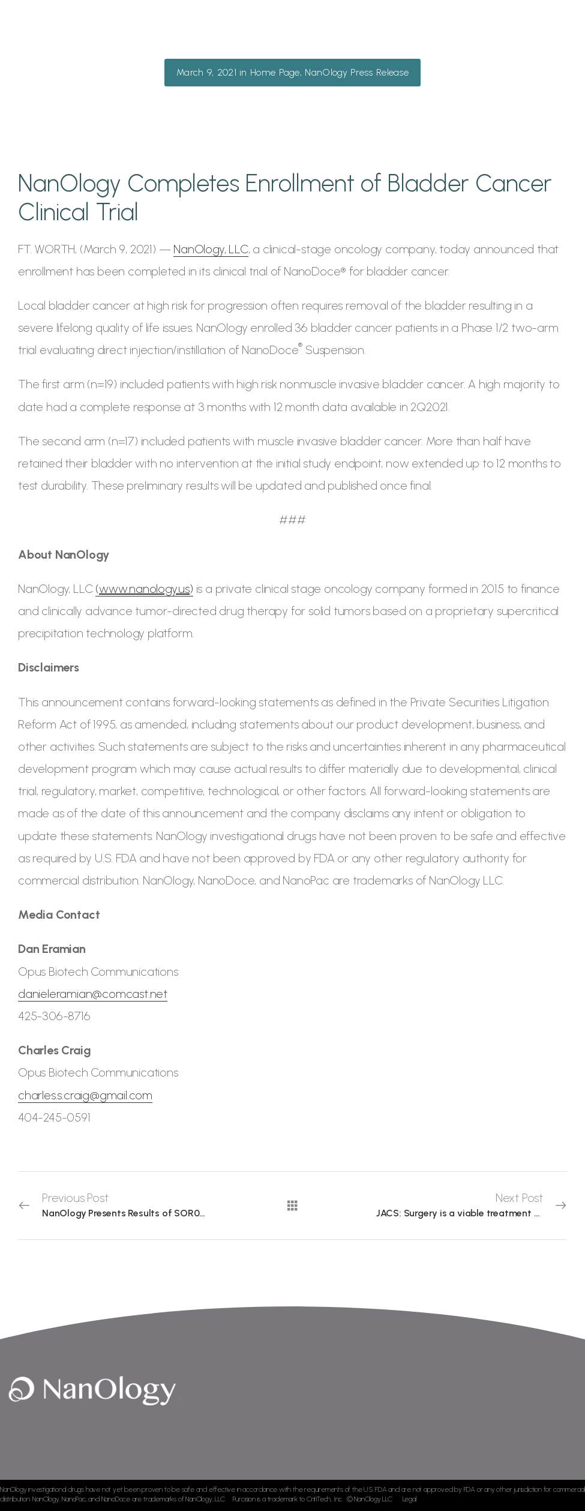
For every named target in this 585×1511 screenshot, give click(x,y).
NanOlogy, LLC (210, 249)
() (144, 588)
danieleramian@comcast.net (92, 994)
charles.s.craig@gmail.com (85, 1095)
